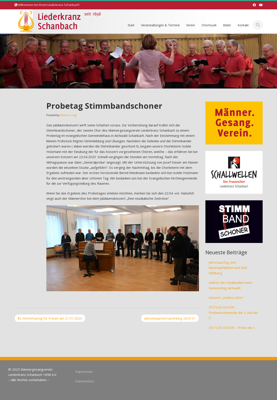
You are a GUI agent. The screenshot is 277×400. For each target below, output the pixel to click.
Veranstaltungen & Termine (160, 25)
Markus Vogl (68, 115)
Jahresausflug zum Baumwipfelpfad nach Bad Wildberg (228, 267)
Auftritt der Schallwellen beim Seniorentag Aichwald (230, 285)
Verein (190, 25)
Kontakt (243, 25)
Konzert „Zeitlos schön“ (226, 297)
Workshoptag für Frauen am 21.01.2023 (50, 318)
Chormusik (209, 25)
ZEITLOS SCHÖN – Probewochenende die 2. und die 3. (233, 312)
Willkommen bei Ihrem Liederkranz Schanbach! (48, 5)
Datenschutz (83, 381)
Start (131, 25)
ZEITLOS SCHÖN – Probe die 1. (232, 327)
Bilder (227, 25)
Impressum (82, 371)
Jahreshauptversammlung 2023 (170, 318)
